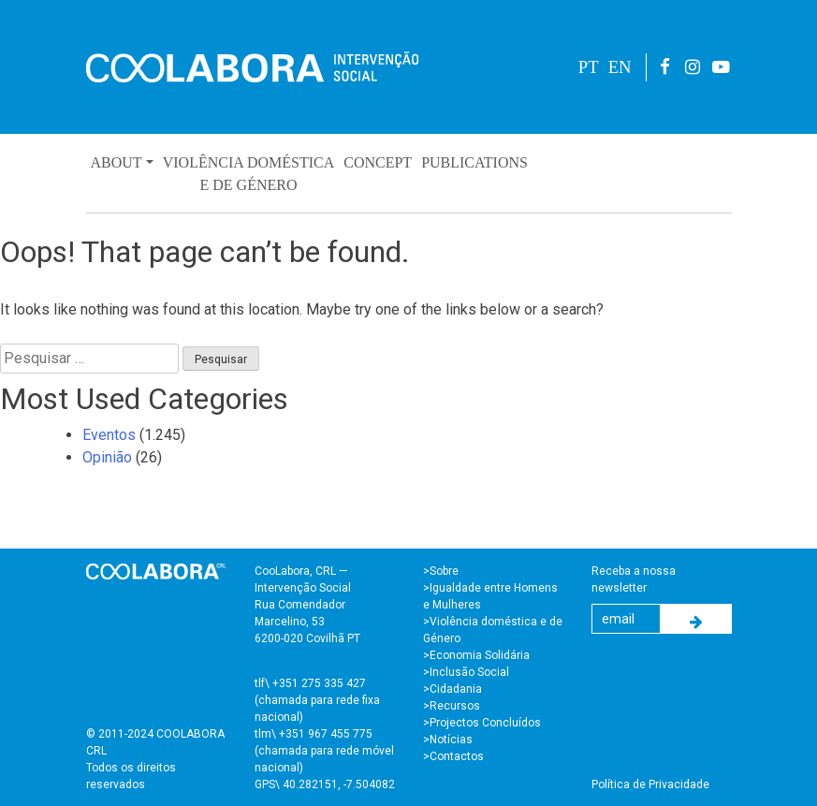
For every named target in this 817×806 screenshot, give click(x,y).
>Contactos (453, 756)
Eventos (109, 435)
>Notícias (448, 739)
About (116, 162)
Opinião (107, 457)
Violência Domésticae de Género (249, 173)
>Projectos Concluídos (482, 722)
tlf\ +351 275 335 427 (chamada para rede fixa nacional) (317, 700)
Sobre (444, 571)
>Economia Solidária (476, 655)
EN (620, 67)
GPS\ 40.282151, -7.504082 (325, 784)
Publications (474, 162)
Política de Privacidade (650, 784)
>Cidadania (452, 689)
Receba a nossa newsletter (633, 579)
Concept (377, 162)
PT (588, 67)
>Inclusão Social (466, 672)
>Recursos (451, 705)
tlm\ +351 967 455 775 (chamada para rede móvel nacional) (324, 750)
